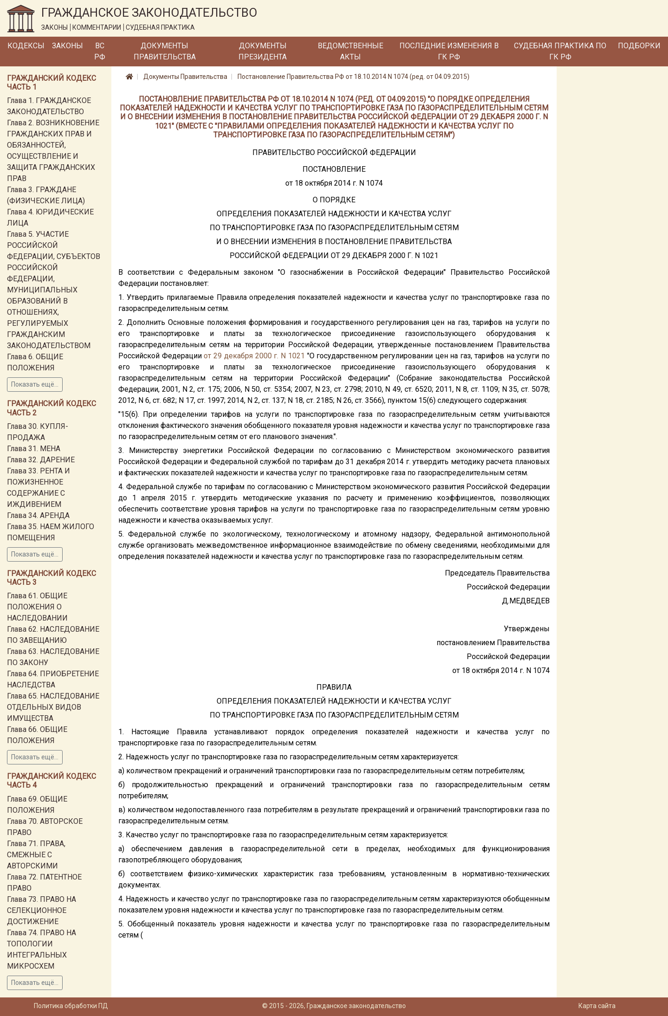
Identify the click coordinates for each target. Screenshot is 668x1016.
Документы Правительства (165, 51)
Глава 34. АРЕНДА (38, 515)
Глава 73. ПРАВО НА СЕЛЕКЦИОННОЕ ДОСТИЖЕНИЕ (41, 910)
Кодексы (26, 45)
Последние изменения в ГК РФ (449, 51)
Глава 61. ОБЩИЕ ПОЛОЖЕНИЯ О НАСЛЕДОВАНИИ (37, 606)
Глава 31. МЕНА (33, 448)
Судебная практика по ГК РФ (560, 51)
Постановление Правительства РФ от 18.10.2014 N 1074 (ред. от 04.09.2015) (353, 76)
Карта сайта (597, 1006)
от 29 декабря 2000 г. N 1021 (254, 355)
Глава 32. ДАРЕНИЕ (41, 459)
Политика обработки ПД (71, 1006)
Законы (67, 45)
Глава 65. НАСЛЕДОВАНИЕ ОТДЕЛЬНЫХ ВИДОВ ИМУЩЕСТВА (53, 707)
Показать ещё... (34, 384)
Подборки (639, 45)
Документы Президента (262, 51)
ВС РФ (99, 51)
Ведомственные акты (350, 51)
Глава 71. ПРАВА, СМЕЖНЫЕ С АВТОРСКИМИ (36, 854)
